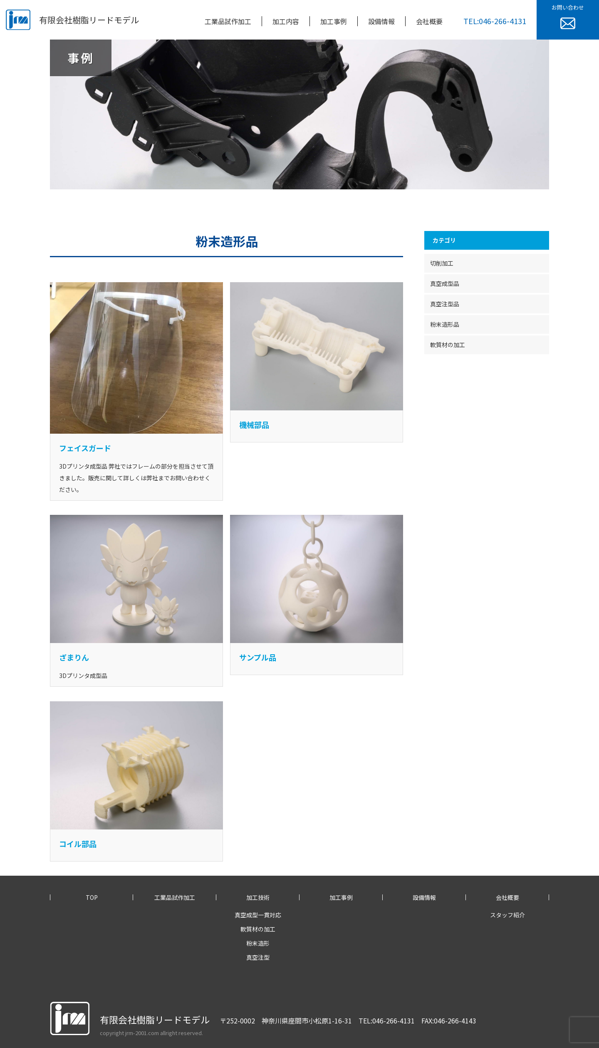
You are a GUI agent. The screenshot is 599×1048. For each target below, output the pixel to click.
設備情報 (381, 21)
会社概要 (429, 21)
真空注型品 (444, 304)
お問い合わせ (568, 16)
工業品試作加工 (228, 21)
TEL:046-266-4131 (494, 20)
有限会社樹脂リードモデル (89, 20)
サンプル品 (257, 657)
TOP (92, 897)
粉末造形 (258, 943)
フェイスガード (85, 447)
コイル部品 (78, 843)
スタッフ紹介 (507, 915)
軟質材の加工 (447, 344)
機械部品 (254, 424)
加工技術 (258, 897)
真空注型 (258, 957)
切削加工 (441, 263)
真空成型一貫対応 (258, 915)
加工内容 (285, 21)
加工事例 (333, 21)
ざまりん (74, 657)
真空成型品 (444, 283)
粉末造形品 (444, 324)
